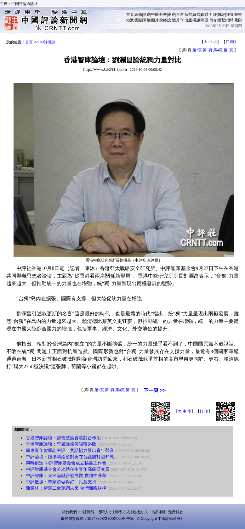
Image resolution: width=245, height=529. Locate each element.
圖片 (155, 20)
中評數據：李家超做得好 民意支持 (61, 482)
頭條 (138, 14)
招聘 (230, 20)
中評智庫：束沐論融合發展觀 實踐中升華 (66, 475)
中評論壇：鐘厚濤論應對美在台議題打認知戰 (70, 456)
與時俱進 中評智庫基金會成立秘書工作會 (66, 463)
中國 (155, 14)
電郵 (238, 20)
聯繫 (221, 20)
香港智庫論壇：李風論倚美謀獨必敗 (61, 444)
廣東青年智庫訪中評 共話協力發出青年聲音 (70, 450)
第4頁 (218, 50)
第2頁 (197, 50)
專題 (204, 20)
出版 (188, 20)
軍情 (147, 20)
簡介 (213, 20)
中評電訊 (47, 42)
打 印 (229, 42)
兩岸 (171, 14)
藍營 (188, 14)
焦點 (147, 14)
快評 (221, 14)
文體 (171, 20)
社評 (213, 14)
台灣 (180, 14)
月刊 (180, 20)
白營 (204, 14)
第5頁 (228, 50)
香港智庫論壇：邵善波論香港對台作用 (63, 438)
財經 (163, 20)
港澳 (130, 20)
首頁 (130, 14)
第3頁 (207, 50)
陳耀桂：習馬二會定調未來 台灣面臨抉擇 (66, 488)
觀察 (238, 14)
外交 (163, 14)
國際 (138, 20)
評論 (230, 14)
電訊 (196, 20)
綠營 (196, 14)
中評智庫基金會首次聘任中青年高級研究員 (68, 469)
